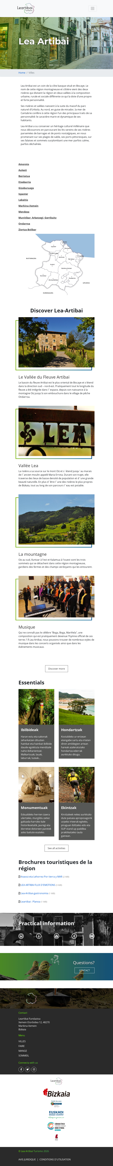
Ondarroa (24, 223)
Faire (21, 1046)
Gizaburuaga (26, 188)
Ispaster (23, 194)
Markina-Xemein (28, 205)
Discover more (56, 668)
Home (21, 72)
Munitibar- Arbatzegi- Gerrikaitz (37, 217)
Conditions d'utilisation (55, 1159)
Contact (84, 970)
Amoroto (23, 164)
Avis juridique (27, 1159)
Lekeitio (23, 200)
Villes (22, 1041)
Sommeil (23, 1055)
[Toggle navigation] (92, 8)
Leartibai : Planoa (30, 901)
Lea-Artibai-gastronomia (34, 893)
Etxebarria (24, 182)
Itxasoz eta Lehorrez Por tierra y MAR (41, 876)
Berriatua (24, 176)
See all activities (56, 848)
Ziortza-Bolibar (27, 229)
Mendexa (23, 211)
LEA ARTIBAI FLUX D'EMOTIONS (38, 885)
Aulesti (22, 170)
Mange (22, 1050)
